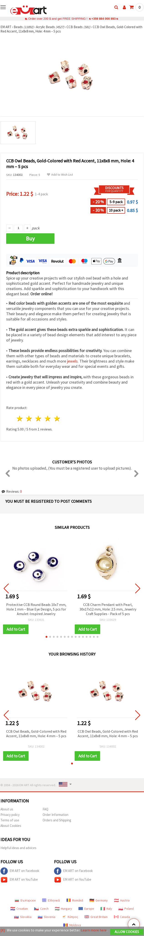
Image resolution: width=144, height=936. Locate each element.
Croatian (19, 908)
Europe (86, 908)
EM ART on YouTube (19, 879)
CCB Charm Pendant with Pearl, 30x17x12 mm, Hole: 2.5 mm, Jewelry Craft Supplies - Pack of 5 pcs (108, 609)
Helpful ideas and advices (18, 848)
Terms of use (9, 820)
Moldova (72, 925)
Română (74, 900)
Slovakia (22, 917)
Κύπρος (70, 916)
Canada (122, 916)
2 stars (29, 418)
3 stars (38, 418)
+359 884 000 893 (103, 18)
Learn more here (94, 930)
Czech (41, 908)
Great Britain (96, 916)
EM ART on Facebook (19, 871)
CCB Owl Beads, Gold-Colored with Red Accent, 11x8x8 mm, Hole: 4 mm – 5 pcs (36, 733)
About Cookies (10, 825)
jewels (72, 361)
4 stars (47, 418)
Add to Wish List (60, 174)
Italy (106, 908)
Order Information (55, 814)
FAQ (45, 809)
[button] (46, 637)
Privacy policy (10, 814)
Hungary (63, 908)
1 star (20, 418)
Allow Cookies (127, 932)
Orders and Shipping (57, 820)
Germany (99, 900)
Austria (122, 900)
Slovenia (46, 917)
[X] (2, 930)
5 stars (57, 418)
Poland (126, 908)
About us (6, 809)
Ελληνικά (51, 900)
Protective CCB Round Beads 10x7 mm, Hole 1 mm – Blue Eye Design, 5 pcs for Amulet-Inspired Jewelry (36, 609)
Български (25, 900)
